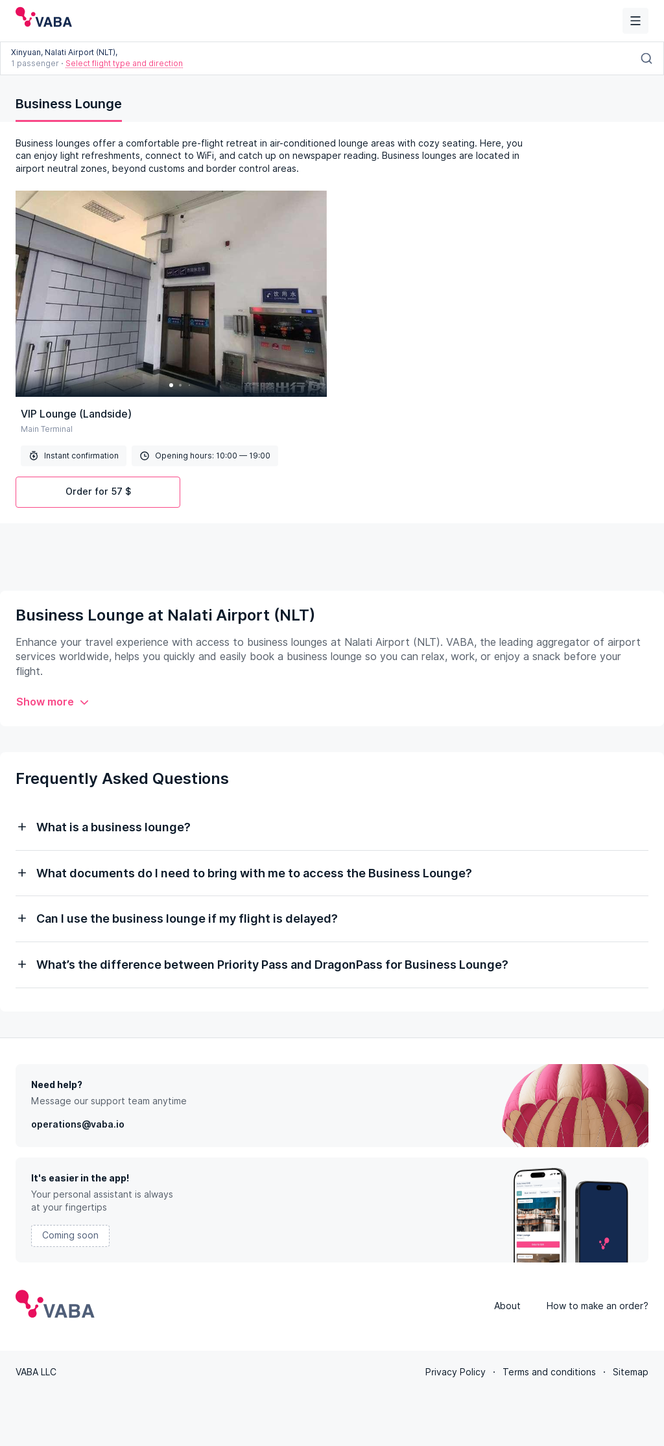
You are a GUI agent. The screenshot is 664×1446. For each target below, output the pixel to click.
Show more (52, 702)
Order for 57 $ (98, 491)
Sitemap (630, 1372)
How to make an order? (597, 1306)
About (507, 1306)
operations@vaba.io (77, 1124)
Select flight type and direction (124, 63)
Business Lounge (69, 104)
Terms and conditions (549, 1372)
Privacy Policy (455, 1372)
